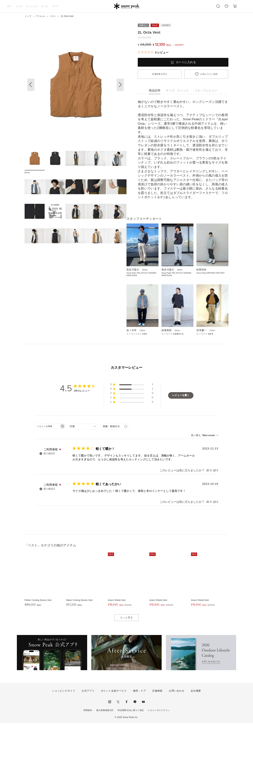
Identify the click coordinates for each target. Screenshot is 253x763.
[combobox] (82, 466)
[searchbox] (47, 466)
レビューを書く (180, 435)
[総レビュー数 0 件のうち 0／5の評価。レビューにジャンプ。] (153, 52)
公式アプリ (88, 730)
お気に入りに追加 (209, 74)
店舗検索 (157, 730)
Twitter (118, 741)
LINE (135, 741)
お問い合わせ (176, 730)
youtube (143, 741)
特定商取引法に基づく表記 (131, 750)
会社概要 (196, 730)
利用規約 (87, 750)
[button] (120, 85)
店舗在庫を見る (159, 74)
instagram (109, 741)
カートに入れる (186, 62)
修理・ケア (139, 730)
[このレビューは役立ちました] (208, 510)
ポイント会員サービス (114, 730)
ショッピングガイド (63, 730)
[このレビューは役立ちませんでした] (214, 510)
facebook (126, 741)
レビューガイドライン (159, 750)
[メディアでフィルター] (115, 466)
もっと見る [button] (126, 657)
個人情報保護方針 (105, 750)
